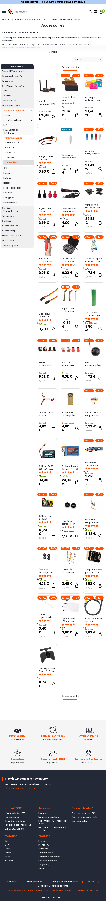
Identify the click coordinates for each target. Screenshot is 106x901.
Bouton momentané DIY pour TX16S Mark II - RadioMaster (93, 364)
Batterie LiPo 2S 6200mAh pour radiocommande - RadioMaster (47, 467)
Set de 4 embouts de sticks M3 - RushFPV (45, 364)
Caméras (43, 849)
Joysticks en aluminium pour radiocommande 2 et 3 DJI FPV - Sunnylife (47, 210)
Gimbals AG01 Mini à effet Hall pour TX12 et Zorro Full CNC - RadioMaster (93, 206)
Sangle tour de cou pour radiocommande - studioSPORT (47, 158)
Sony (7, 849)
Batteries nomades (47, 861)
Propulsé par (45, 898)
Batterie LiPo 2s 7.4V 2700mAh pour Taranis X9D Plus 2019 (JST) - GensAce (93, 464)
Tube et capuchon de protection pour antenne (46, 616)
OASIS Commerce (59, 898)
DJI (6, 841)
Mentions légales (35, 882)
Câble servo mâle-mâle (44, 315)
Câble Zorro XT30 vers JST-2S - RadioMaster (93, 620)
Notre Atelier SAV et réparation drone (52, 822)
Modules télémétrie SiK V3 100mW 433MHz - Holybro (47, 102)
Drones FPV (43, 845)
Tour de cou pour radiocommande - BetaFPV (93, 260)
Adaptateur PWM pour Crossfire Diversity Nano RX (93, 571)
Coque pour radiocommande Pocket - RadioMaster (93, 98)
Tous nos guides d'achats (84, 817)
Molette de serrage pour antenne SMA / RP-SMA (69, 522)
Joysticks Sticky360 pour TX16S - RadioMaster (92, 152)
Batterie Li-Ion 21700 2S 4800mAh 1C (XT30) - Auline (46, 517)
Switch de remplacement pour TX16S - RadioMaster (92, 521)
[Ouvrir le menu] (4, 11)
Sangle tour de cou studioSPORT (70, 210)
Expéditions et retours (48, 817)
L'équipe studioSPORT (15, 813)
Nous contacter (79, 821)
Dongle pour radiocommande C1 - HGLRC (70, 156)
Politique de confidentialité (65, 882)
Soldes (41, 868)
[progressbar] (70, 70)
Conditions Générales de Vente (53, 886)
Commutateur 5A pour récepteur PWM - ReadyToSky (47, 414)
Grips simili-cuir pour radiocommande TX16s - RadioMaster (70, 98)
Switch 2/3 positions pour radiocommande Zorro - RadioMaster (70, 571)
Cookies (90, 882)
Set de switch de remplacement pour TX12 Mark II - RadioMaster (93, 414)
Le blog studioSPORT (14, 829)
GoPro (8, 845)
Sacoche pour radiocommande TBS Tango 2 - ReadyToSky (70, 260)
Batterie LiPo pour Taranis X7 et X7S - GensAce (70, 467)
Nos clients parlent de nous (18, 825)
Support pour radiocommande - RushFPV (70, 310)
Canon (8, 853)
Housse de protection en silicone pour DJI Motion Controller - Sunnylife (47, 260)
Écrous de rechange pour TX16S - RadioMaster (46, 571)
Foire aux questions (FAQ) (84, 813)
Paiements (43, 813)
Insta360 (9, 861)
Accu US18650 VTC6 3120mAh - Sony (93, 314)
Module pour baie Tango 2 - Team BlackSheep (47, 670)
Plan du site (13, 882)
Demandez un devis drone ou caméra (52, 829)
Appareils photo (46, 853)
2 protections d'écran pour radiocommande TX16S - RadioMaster (70, 620)
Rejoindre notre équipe (16, 821)
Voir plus (53, 51)
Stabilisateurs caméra (49, 857)
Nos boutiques (12, 817)
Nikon (7, 857)
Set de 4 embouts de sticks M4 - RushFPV (68, 364)
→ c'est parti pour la (53, 2)
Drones (41, 841)
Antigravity (43, 865)
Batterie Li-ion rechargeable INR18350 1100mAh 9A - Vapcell (70, 414)
